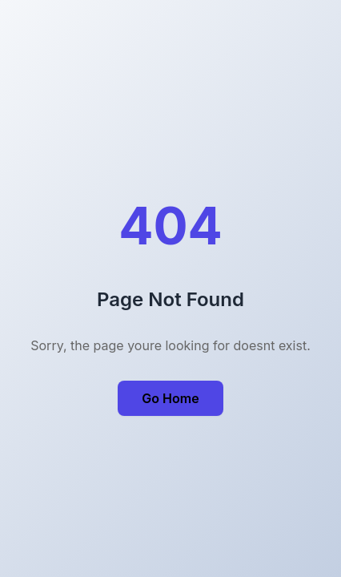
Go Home (170, 398)
